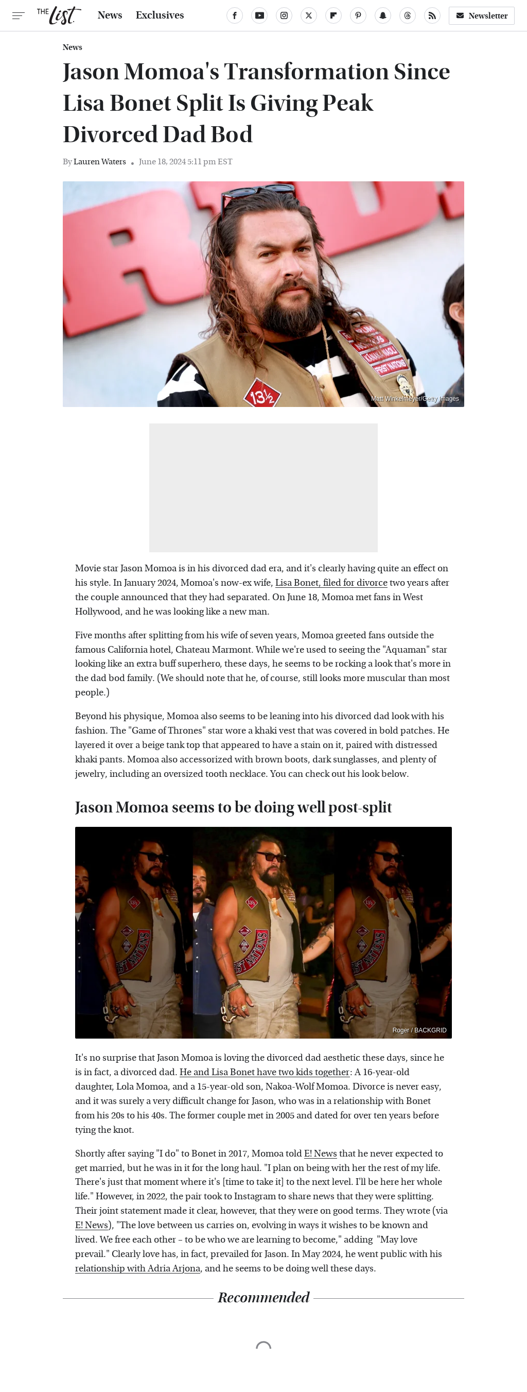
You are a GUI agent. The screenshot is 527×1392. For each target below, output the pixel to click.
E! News (320, 1153)
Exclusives (160, 15)
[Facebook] (234, 15)
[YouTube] (259, 15)
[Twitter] (309, 15)
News (110, 15)
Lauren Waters (100, 161)
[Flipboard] (333, 15)
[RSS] (432, 15)
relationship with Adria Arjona (137, 1268)
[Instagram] (284, 15)
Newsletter (481, 16)
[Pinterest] (358, 15)
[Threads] (407, 15)
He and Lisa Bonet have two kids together (265, 1072)
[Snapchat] (383, 15)
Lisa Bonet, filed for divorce (331, 583)
